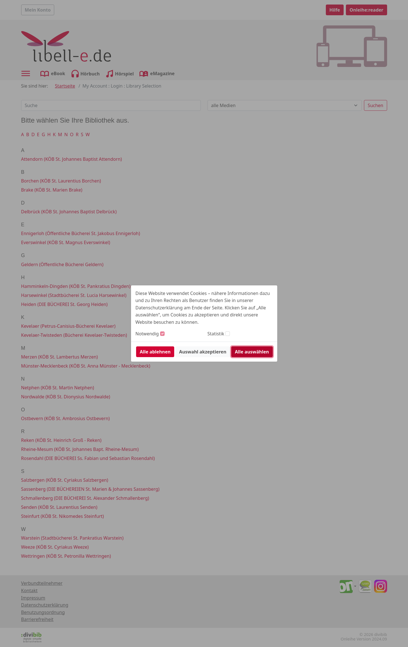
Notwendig (147, 334)
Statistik (216, 334)
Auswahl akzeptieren (202, 352)
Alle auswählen (252, 352)
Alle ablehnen (155, 352)
